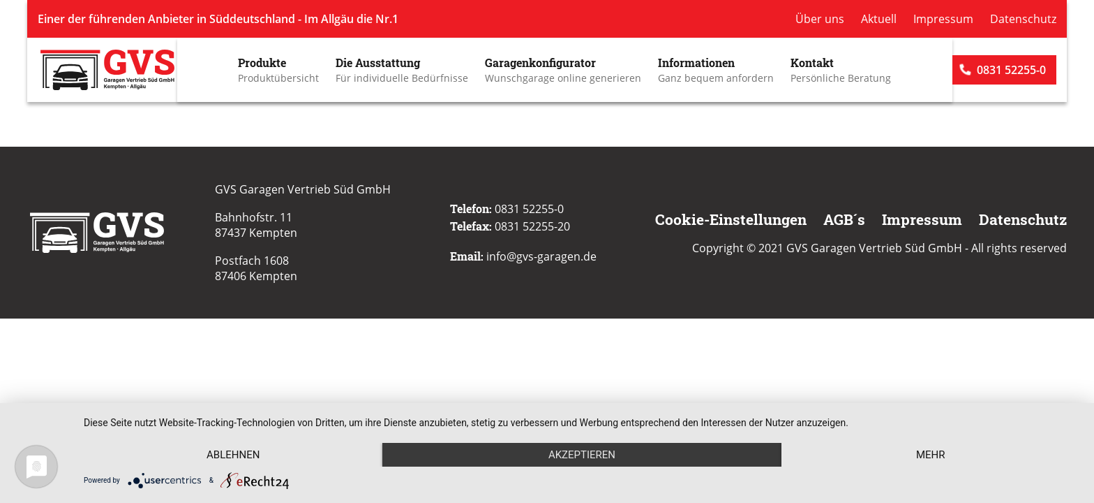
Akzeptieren (581, 455)
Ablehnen (233, 455)
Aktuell (879, 19)
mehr (930, 455)
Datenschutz (1023, 19)
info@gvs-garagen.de (541, 256)
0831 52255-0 (1011, 70)
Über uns (819, 19)
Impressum (943, 19)
